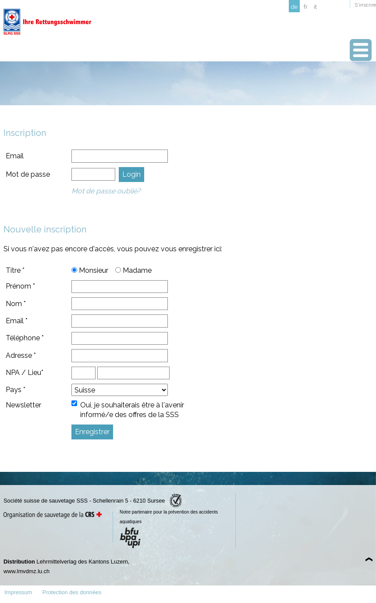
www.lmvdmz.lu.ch (27, 571)
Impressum (18, 592)
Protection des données (72, 592)
